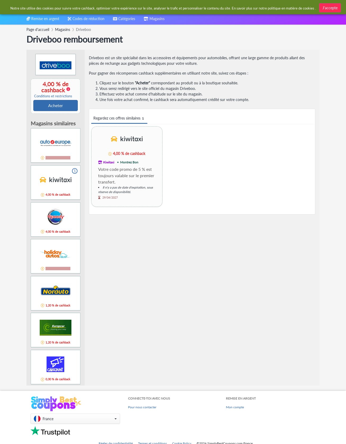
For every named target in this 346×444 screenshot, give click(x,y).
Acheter (55, 105)
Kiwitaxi (108, 162)
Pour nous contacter (142, 407)
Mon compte (235, 407)
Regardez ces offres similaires (119, 118)
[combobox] (160, 7)
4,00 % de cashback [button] (53, 89)
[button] (75, 419)
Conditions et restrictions (53, 96)
